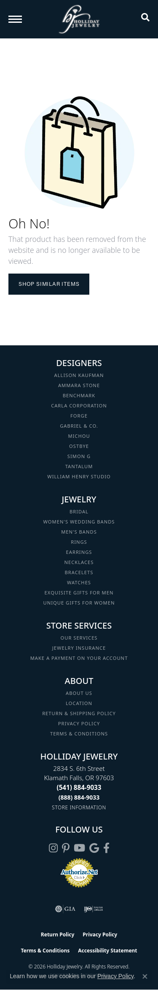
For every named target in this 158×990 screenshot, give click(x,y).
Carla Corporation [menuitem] (79, 405)
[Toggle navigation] (15, 19)
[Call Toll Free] (79, 797)
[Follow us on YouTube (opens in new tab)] (79, 848)
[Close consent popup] (144, 976)
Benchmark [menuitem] (79, 395)
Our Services (78, 638)
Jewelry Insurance (79, 648)
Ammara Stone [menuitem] (79, 385)
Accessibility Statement (107, 950)
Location (79, 703)
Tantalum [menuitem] (79, 466)
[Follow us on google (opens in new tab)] (94, 848)
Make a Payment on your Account (79, 658)
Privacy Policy (79, 723)
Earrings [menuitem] (79, 552)
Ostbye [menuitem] (79, 446)
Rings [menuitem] (79, 542)
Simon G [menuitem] (79, 456)
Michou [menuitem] (79, 436)
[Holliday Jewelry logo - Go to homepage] (79, 19)
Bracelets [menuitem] (79, 572)
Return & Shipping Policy (79, 713)
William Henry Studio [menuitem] (78, 476)
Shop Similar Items (49, 284)
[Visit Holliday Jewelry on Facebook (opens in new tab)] (106, 848)
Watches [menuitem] (79, 582)
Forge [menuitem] (79, 415)
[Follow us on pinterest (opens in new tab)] (66, 848)
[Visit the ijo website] (93, 909)
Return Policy (58, 934)
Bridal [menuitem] (79, 511)
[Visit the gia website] (65, 909)
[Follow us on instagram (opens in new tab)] (53, 848)
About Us (79, 693)
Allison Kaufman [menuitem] (79, 375)
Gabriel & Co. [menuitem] (79, 426)
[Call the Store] (79, 787)
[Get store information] (79, 807)
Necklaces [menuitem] (79, 562)
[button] (145, 19)
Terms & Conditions (79, 733)
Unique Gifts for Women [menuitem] (79, 602)
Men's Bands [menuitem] (79, 532)
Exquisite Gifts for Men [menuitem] (79, 592)
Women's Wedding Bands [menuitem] (79, 521)
